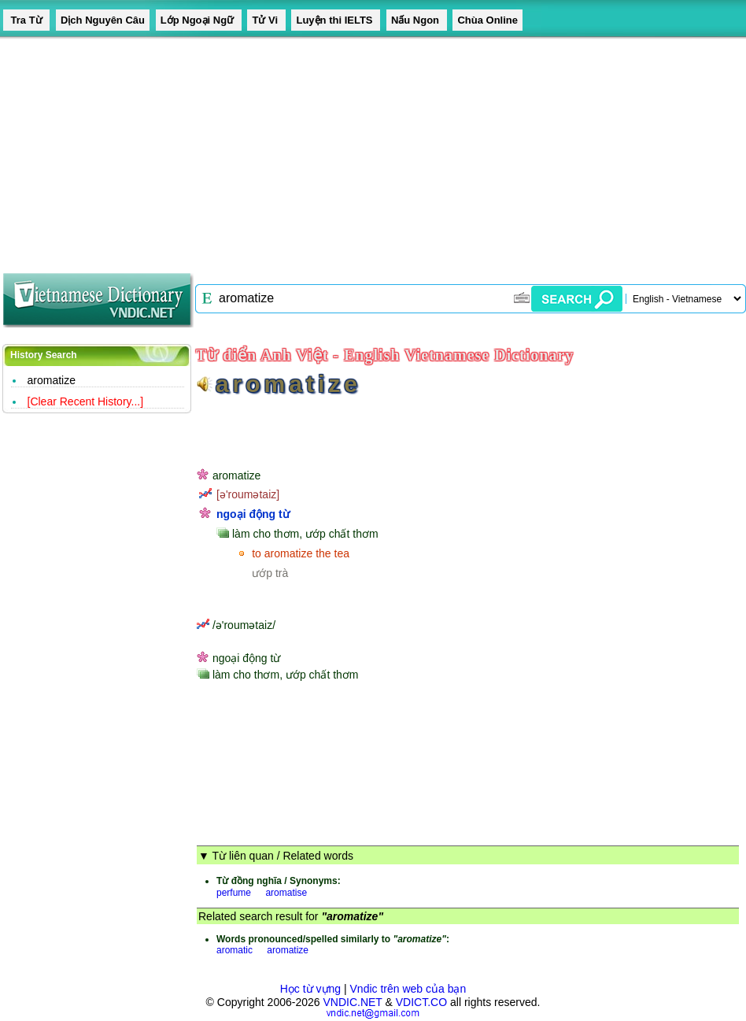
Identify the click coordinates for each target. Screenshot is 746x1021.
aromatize (52, 380)
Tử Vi (266, 20)
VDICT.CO (421, 1002)
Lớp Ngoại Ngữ (199, 20)
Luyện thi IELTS (335, 20)
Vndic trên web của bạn (408, 988)
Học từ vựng (310, 988)
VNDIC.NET (352, 1002)
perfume (233, 892)
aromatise (286, 892)
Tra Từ (26, 20)
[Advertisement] (226, 149)
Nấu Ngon (416, 20)
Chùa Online (487, 20)
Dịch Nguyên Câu (103, 20)
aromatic (234, 950)
